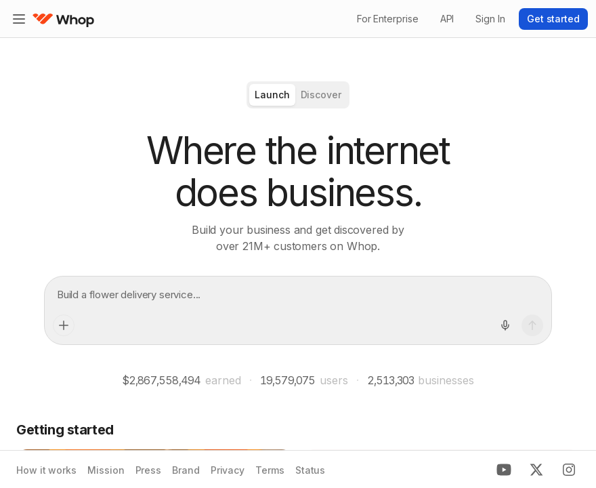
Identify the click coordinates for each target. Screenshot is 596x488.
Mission (105, 470)
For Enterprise (388, 18)
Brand (186, 470)
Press (148, 470)
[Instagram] (569, 470)
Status (310, 470)
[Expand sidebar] (19, 19)
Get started (553, 18)
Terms (269, 470)
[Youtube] (504, 470)
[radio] (272, 95)
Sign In (490, 18)
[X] (536, 470)
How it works (46, 470)
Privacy (227, 470)
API (447, 18)
